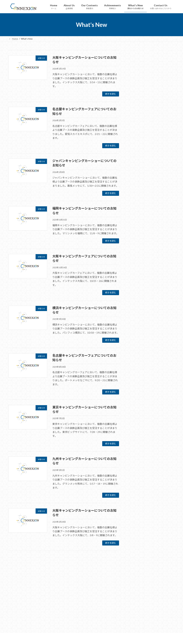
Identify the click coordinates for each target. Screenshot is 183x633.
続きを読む (110, 94)
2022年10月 (137, 508)
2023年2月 (137, 486)
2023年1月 (137, 493)
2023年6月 (137, 464)
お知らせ (136, 293)
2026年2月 (137, 312)
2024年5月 (137, 406)
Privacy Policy (131, 625)
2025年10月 (137, 326)
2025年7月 (137, 348)
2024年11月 (137, 377)
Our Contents (131, 602)
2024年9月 (137, 392)
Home (128, 590)
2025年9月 (137, 334)
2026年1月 (137, 319)
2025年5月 (137, 355)
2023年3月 (137, 479)
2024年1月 (137, 428)
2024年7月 (137, 399)
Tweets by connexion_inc (77, 594)
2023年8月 (137, 457)
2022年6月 (137, 537)
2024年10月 (137, 384)
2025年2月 (137, 363)
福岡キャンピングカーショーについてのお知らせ (159, 132)
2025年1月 (137, 370)
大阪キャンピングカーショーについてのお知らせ (159, 67)
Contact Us (130, 619)
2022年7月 (137, 530)
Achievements (132, 608)
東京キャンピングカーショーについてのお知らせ (159, 220)
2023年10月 (137, 443)
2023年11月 (137, 435)
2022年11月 (137, 501)
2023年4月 (137, 472)
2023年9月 (137, 450)
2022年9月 (137, 515)
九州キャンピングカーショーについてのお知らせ (159, 242)
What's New (131, 613)
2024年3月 (137, 414)
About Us (129, 596)
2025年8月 (137, 341)
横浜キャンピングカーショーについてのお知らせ (159, 176)
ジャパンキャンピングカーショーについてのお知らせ (159, 110)
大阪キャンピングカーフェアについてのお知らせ (159, 154)
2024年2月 (137, 421)
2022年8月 (137, 523)
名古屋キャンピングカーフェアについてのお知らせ (159, 89)
